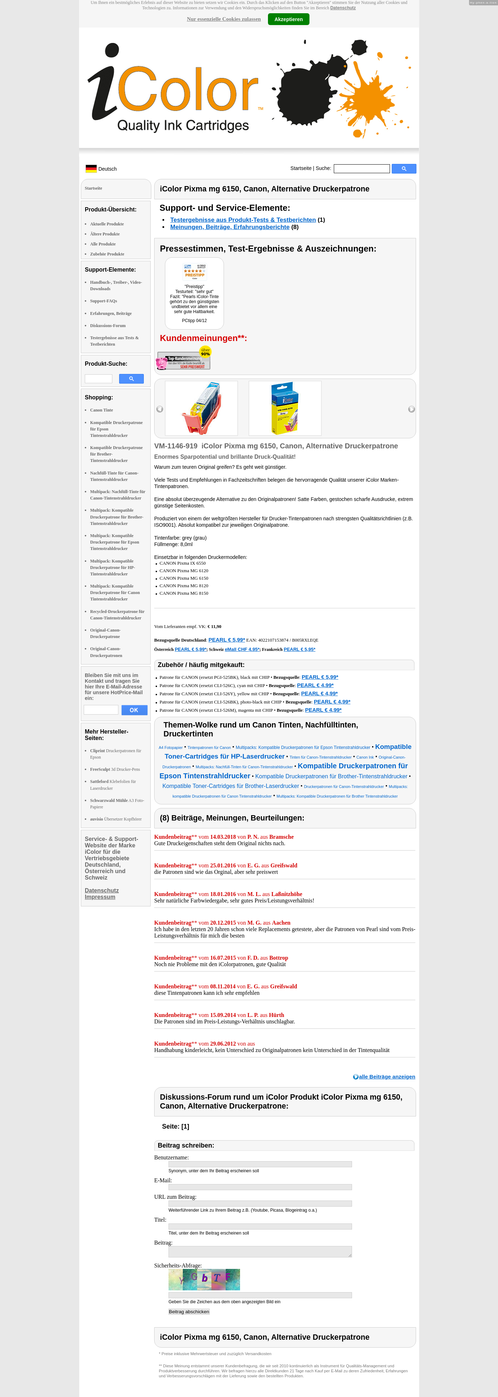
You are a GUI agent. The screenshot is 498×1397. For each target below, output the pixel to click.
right (411, 409)
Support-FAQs (103, 300)
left (159, 409)
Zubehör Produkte (107, 254)
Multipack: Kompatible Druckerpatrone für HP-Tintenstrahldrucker (112, 567)
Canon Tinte (101, 410)
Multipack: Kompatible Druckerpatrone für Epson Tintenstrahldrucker (114, 542)
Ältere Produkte (105, 234)
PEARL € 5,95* (300, 649)
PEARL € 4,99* (315, 685)
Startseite (301, 168)
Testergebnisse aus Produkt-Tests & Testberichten (243, 219)
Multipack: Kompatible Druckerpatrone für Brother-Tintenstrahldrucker (116, 517)
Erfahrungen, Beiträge (111, 313)
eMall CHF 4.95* (242, 649)
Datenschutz (343, 7)
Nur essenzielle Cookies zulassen (224, 19)
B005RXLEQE (305, 640)
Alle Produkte (103, 244)
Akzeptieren (288, 19)
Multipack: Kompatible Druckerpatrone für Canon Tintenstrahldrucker (115, 593)
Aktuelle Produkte (107, 224)
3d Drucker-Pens (115, 769)
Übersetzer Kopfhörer (116, 819)
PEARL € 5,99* (227, 640)
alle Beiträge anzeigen (387, 1077)
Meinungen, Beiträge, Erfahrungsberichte (229, 227)
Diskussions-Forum (108, 325)
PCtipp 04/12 (194, 320)
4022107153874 (273, 640)
